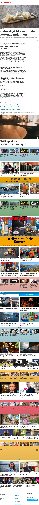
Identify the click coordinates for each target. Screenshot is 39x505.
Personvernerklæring (18, 499)
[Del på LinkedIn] (36, 40)
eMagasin (36, 1)
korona (19, 112)
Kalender (16, 496)
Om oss (29, 1)
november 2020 (26, 112)
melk (22, 112)
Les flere (19, 158)
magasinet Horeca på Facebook (16, 104)
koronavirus (3, 112)
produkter (15, 112)
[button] (37, 153)
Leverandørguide (17, 498)
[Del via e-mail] (38, 40)
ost (30, 112)
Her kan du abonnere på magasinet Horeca (10, 109)
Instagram (2, 105)
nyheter (32, 112)
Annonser (26, 1)
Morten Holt (2, 496)
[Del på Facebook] (35, 40)
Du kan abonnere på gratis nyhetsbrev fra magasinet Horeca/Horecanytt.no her (12, 107)
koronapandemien (9, 112)
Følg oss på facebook (18, 501)
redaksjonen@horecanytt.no (4, 493)
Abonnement (19, 1)
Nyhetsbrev (32, 1)
